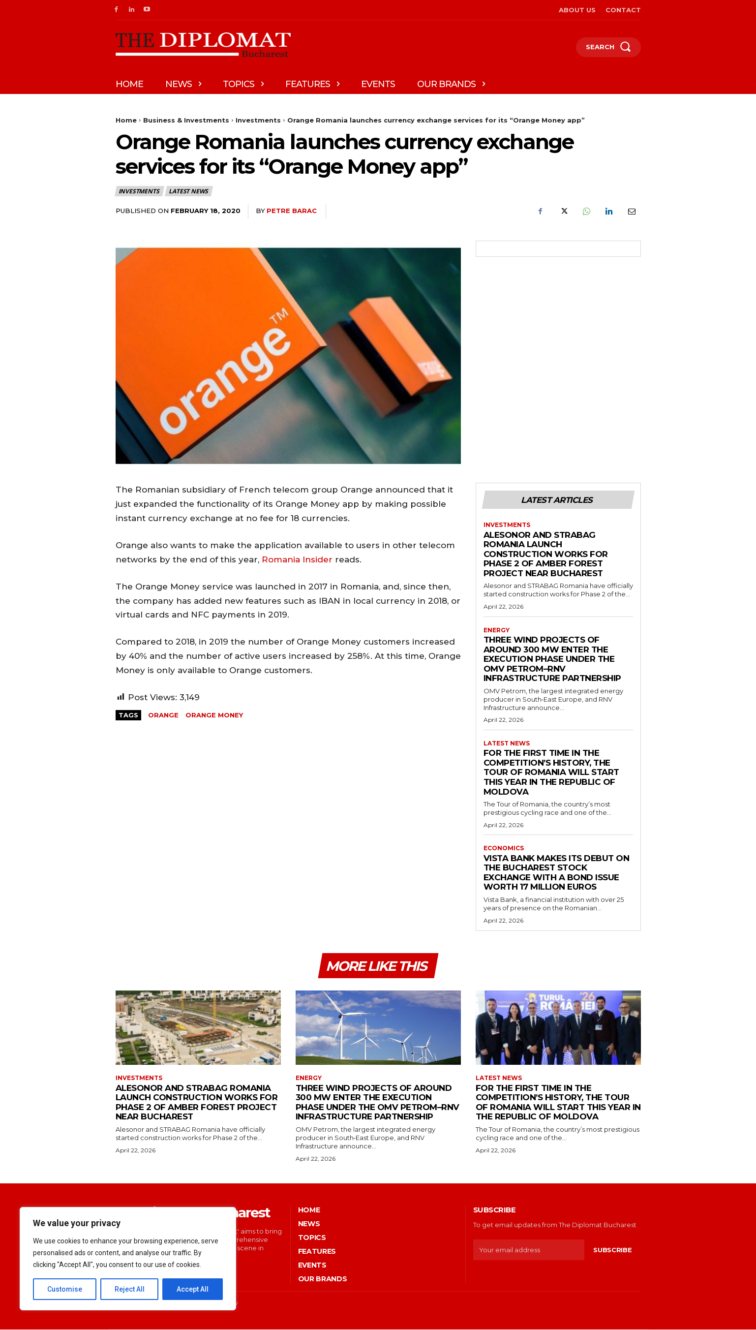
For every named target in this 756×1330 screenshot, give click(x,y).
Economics (504, 848)
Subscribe (612, 1250)
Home (126, 120)
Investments (258, 120)
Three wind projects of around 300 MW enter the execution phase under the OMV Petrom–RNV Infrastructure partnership (552, 659)
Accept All (193, 1289)
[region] (128, 1258)
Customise (64, 1289)
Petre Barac (292, 211)
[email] (529, 1250)
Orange (163, 715)
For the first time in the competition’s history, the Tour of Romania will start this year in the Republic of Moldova (551, 772)
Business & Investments (186, 120)
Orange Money (214, 715)
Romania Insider (297, 559)
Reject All (130, 1289)
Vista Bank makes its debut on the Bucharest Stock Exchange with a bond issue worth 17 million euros (557, 873)
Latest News (189, 191)
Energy (497, 630)
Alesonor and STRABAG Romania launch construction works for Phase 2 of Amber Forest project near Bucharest (546, 554)
